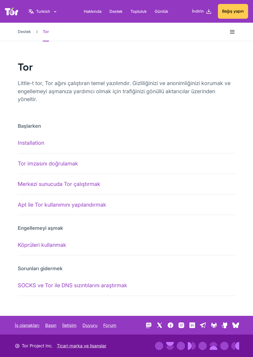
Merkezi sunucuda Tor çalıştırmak (59, 184)
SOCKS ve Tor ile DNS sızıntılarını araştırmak (72, 285)
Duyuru (90, 325)
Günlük (161, 11)
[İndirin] (202, 11)
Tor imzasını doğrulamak (48, 163)
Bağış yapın (233, 11)
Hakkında (93, 11)
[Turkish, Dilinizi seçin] (43, 11)
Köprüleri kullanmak (42, 245)
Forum (109, 325)
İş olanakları (27, 325)
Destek (116, 11)
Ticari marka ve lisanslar (81, 345)
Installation (31, 143)
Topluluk (138, 11)
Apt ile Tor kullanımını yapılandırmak (62, 204)
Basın (50, 325)
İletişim (69, 325)
